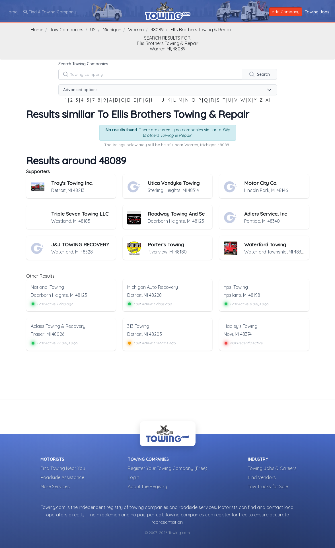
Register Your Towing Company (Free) (167, 468)
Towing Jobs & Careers (272, 468)
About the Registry (147, 486)
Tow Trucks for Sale (268, 486)
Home (12, 11)
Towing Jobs (317, 11)
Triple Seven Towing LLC (79, 213)
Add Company (285, 11)
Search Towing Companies (83, 63)
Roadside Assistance (62, 477)
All (268, 100)
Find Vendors (262, 477)
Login (133, 477)
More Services (55, 486)
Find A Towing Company (49, 11)
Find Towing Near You (62, 468)
